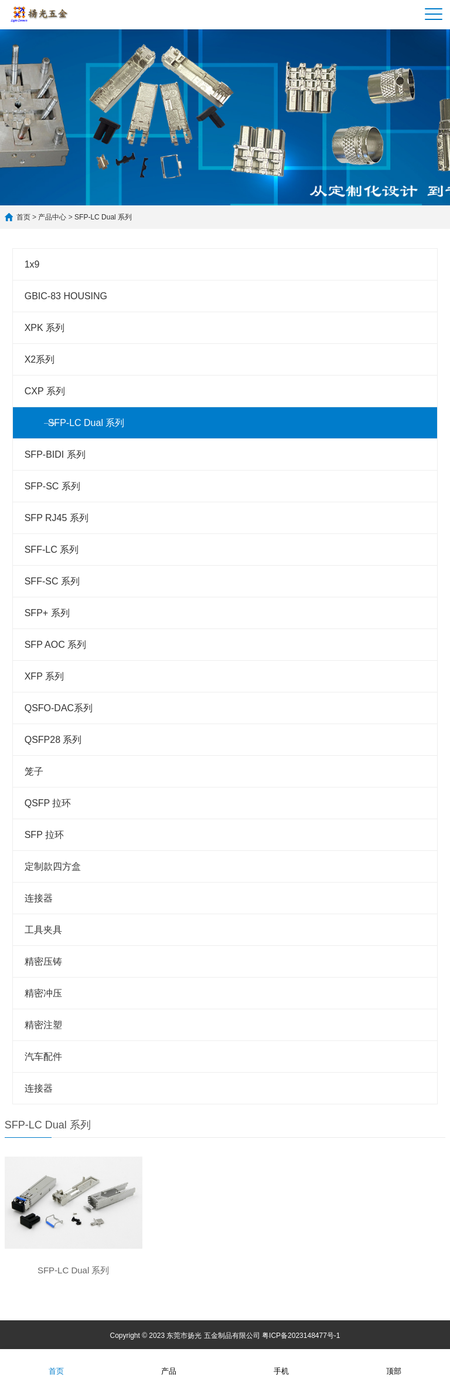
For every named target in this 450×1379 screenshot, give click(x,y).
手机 (281, 1363)
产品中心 (53, 217)
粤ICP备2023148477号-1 (301, 1335)
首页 (23, 217)
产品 (168, 1363)
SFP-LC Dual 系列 (103, 217)
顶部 (393, 1363)
